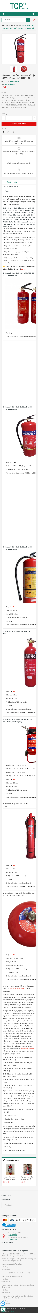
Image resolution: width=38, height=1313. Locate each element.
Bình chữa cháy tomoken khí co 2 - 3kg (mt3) (27, 1179)
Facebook (8, 1205)
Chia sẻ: (4, 129)
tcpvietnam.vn (13, 1147)
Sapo (12, 1311)
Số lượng (4, 114)
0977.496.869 (6, 1292)
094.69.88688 (12, 1235)
